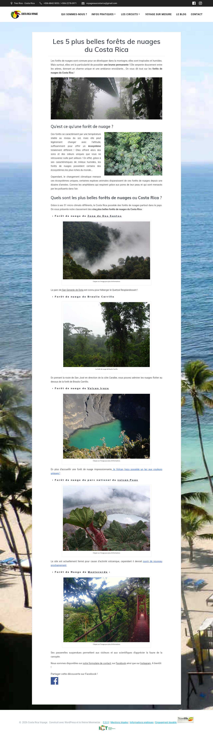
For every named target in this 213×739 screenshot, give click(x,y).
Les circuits (129, 14)
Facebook (121, 663)
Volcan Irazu (98, 388)
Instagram (145, 663)
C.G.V (106, 722)
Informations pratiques (142, 722)
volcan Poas (127, 479)
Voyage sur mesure (158, 14)
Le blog (181, 14)
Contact (197, 14)
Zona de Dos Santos (105, 215)
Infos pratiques (103, 14)
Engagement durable (166, 722)
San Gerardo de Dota (73, 290)
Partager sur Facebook (54, 681)
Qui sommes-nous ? (74, 14)
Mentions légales (119, 722)
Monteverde (98, 571)
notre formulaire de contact (97, 663)
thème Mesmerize (90, 722)
